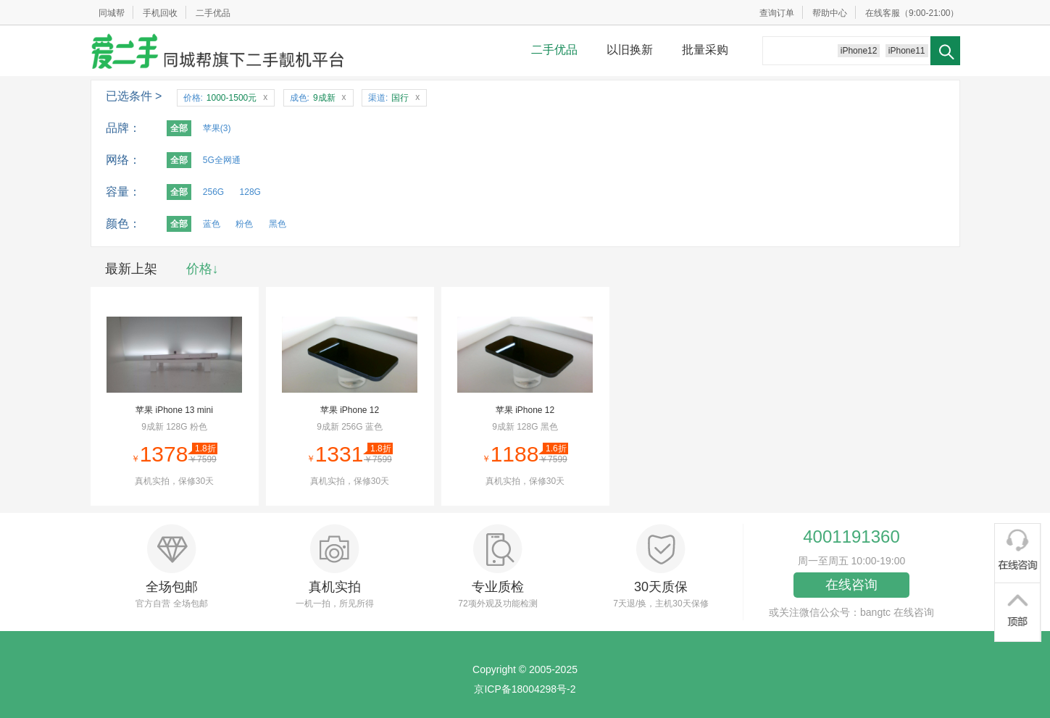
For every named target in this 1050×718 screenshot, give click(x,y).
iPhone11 (906, 51)
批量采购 (705, 49)
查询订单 (776, 13)
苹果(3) (217, 128)
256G (213, 192)
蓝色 (211, 224)
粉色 (244, 224)
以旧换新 (630, 49)
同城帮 (112, 13)
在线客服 (882, 13)
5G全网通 (222, 160)
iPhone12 (859, 51)
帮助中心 (829, 13)
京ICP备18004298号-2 (524, 689)
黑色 (277, 224)
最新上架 (131, 269)
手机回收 (160, 13)
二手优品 (213, 13)
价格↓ (202, 269)
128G (250, 192)
